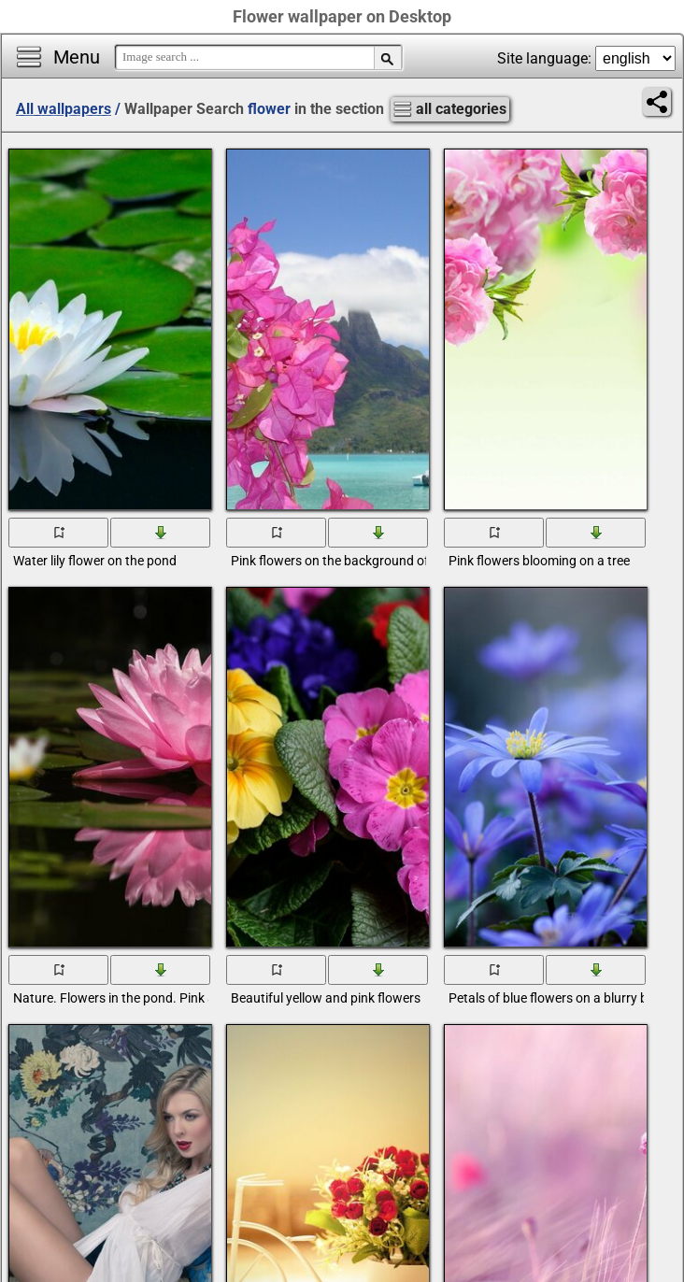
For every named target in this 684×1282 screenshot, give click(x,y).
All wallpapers (63, 109)
